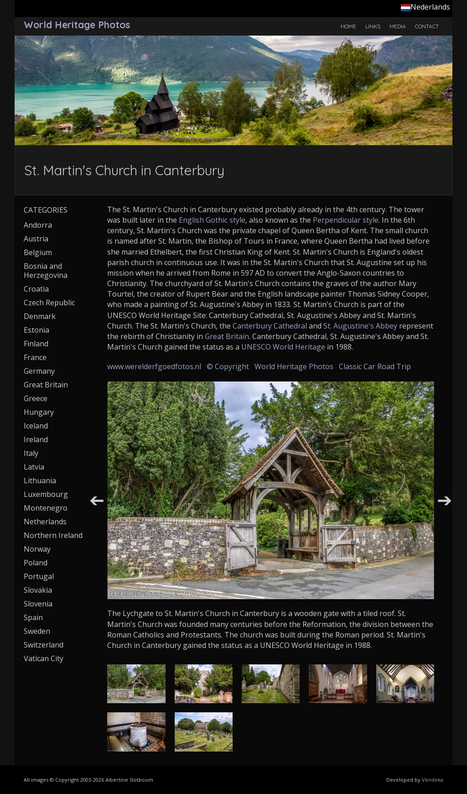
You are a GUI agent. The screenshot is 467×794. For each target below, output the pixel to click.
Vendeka (432, 779)
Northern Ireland (53, 535)
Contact (427, 26)
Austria (36, 239)
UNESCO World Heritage (283, 347)
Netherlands (45, 522)
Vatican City (43, 658)
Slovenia (38, 604)
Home (348, 26)
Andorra (38, 225)
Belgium (38, 252)
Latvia (34, 467)
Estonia (36, 330)
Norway (37, 549)
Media (397, 26)
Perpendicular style (346, 220)
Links (372, 26)
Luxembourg (46, 494)
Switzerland (43, 645)
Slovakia (38, 590)
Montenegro (45, 508)
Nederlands (425, 7)
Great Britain (227, 336)
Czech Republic (49, 303)
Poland (35, 563)
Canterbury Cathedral (270, 326)
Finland (36, 344)
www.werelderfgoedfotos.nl (154, 366)
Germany (39, 371)
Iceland (36, 426)
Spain (33, 617)
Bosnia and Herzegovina (45, 270)
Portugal (39, 576)
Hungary (39, 412)
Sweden (37, 631)
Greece (35, 398)
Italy (31, 453)
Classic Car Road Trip (375, 366)
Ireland (36, 439)
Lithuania (40, 480)
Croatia (36, 289)
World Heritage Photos (293, 366)
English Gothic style (212, 220)
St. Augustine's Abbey (360, 326)
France (35, 357)
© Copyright (228, 366)
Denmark (40, 316)
